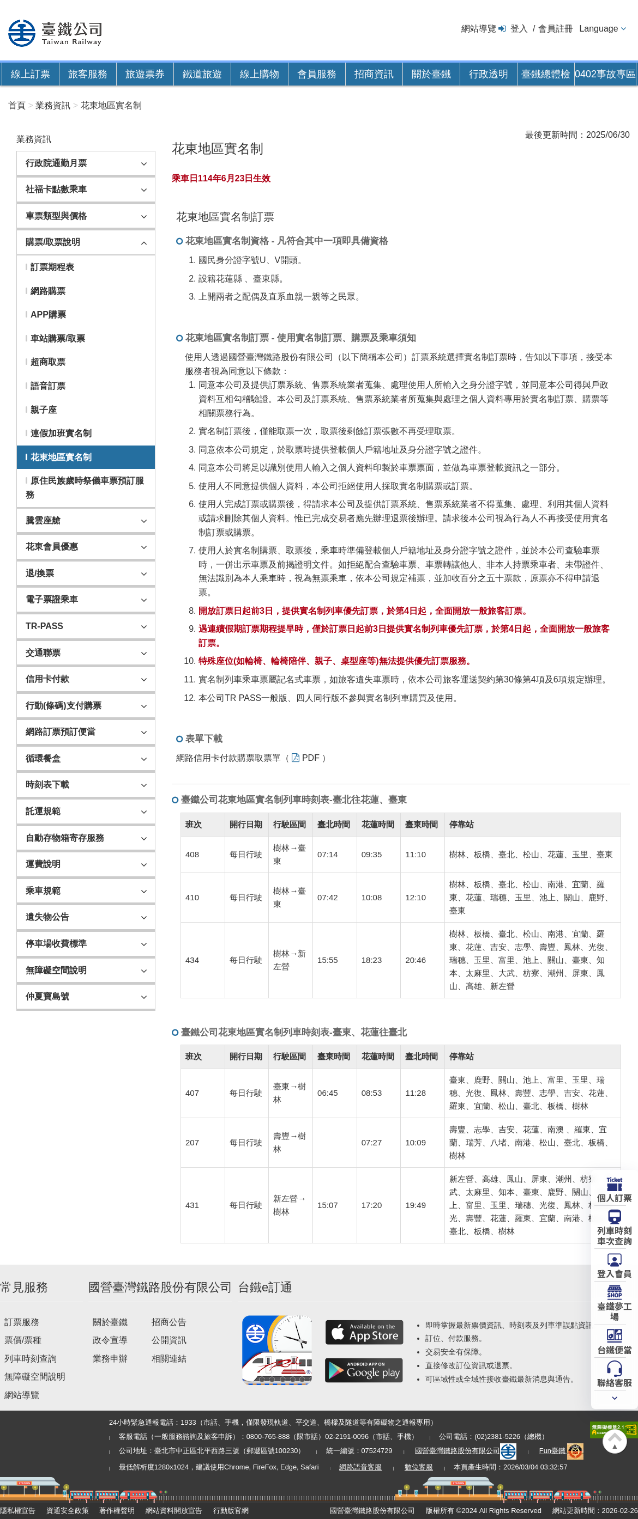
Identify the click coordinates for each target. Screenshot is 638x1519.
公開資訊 (169, 1340)
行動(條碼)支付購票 (63, 705)
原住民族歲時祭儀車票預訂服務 (85, 487)
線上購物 (259, 74)
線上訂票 (30, 74)
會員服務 (316, 74)
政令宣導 (110, 1340)
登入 (519, 28)
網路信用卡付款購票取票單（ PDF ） (253, 757)
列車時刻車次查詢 (614, 1235)
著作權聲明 (117, 1510)
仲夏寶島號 (47, 996)
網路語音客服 (360, 1467)
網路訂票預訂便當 (60, 731)
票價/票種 (22, 1340)
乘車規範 (43, 890)
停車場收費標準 (56, 943)
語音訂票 (48, 386)
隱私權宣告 (17, 1510)
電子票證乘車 (52, 599)
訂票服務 (21, 1322)
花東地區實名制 (111, 105)
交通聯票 (43, 652)
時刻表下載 (47, 784)
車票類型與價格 (56, 216)
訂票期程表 (52, 267)
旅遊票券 (145, 74)
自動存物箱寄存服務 (65, 838)
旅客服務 (87, 74)
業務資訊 (52, 105)
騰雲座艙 (43, 520)
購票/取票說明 (53, 242)
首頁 (17, 105)
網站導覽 (478, 28)
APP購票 (48, 314)
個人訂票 (614, 1197)
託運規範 (43, 811)
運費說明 (43, 864)
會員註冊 (555, 28)
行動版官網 (231, 1510)
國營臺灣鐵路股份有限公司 (465, 1451)
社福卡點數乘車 (56, 189)
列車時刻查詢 (30, 1358)
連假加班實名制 (61, 433)
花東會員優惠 (52, 546)
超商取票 (48, 362)
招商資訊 (374, 74)
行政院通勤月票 (56, 163)
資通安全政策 (67, 1510)
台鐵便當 (614, 1349)
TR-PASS (44, 626)
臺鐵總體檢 (545, 74)
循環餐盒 (43, 758)
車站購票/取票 (58, 338)
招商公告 (169, 1322)
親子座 (44, 409)
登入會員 (614, 1273)
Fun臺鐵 (561, 1451)
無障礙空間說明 (56, 970)
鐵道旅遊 (202, 74)
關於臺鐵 (431, 74)
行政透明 (488, 74)
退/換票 (40, 573)
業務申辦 (110, 1358)
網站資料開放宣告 (174, 1510)
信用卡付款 (47, 679)
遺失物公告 (47, 917)
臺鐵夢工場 (614, 1311)
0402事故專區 (605, 74)
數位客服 (419, 1467)
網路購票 (48, 291)
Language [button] (598, 28)
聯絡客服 (614, 1382)
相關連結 (169, 1358)
